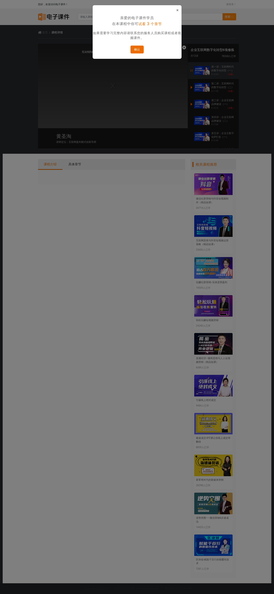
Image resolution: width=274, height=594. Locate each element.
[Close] (178, 10)
